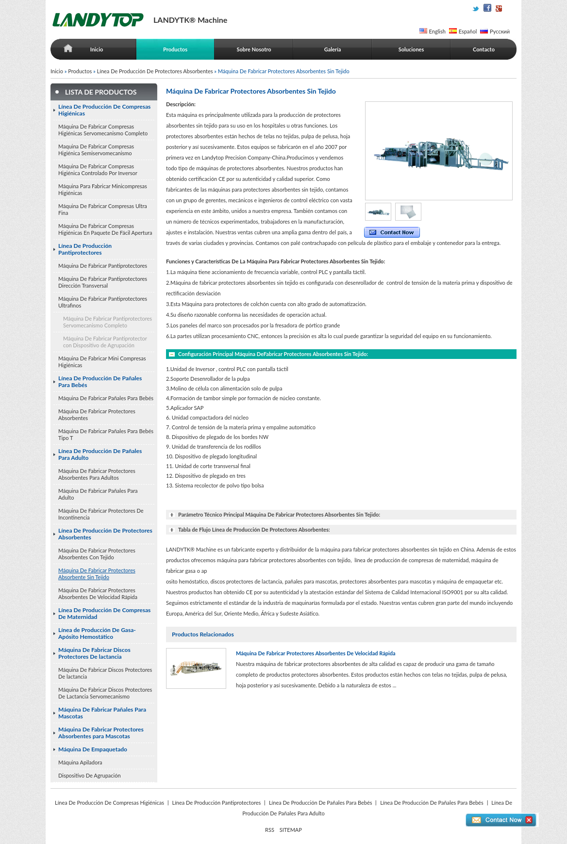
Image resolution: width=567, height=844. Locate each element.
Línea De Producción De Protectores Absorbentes (155, 71)
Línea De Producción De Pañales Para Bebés (100, 381)
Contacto (484, 49)
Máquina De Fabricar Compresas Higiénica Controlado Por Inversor (97, 169)
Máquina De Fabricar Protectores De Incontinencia (101, 513)
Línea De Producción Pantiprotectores (85, 249)
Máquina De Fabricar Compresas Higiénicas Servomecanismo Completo (103, 129)
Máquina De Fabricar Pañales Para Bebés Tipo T (105, 434)
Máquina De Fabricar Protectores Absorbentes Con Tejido (96, 553)
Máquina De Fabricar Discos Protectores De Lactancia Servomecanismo (105, 692)
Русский (500, 31)
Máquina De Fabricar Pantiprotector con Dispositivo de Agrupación (105, 341)
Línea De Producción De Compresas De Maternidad (104, 613)
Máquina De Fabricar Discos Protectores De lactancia (94, 653)
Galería (332, 49)
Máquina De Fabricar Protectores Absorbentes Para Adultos (96, 474)
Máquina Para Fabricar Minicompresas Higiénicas (102, 189)
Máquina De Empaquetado (92, 749)
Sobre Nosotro (253, 49)
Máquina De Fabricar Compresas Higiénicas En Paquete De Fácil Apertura (105, 229)
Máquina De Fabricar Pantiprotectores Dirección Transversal (102, 282)
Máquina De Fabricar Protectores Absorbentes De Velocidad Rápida (97, 593)
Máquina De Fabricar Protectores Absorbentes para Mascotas (101, 733)
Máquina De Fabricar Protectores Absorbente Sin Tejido (96, 573)
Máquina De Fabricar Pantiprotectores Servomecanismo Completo (107, 321)
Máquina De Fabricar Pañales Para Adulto (98, 494)
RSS (269, 830)
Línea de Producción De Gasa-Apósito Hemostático (97, 633)
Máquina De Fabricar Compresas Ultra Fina (102, 209)
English (437, 31)
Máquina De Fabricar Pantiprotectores (102, 265)
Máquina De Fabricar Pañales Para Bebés (105, 398)
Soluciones (411, 49)
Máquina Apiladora (80, 762)
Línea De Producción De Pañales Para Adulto (100, 454)
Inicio (96, 49)
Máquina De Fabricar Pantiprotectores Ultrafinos (102, 301)
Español (468, 31)
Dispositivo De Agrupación (89, 775)
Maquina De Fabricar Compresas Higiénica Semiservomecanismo (96, 149)
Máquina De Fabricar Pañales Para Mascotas (102, 713)
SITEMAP (291, 830)
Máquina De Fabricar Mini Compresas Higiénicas (102, 361)
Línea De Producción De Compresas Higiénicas (104, 110)
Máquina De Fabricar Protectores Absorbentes (96, 414)
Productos (175, 49)
